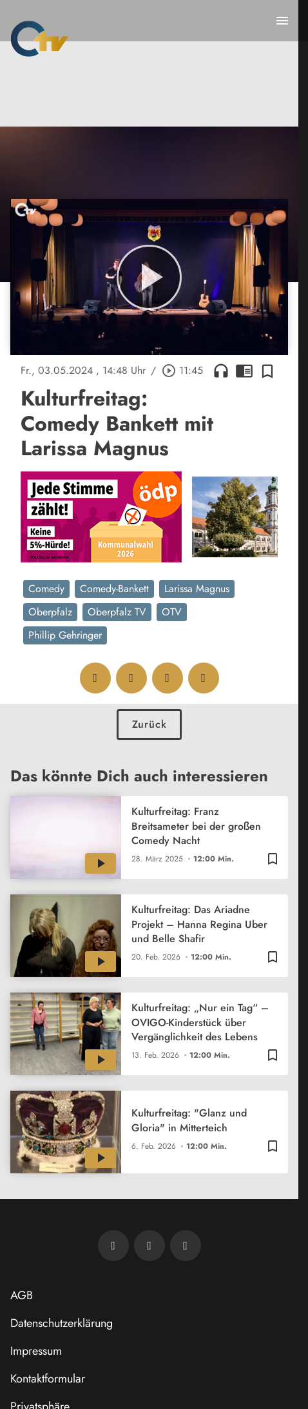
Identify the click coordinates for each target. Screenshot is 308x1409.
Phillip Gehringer (65, 635)
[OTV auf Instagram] (185, 1245)
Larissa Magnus (196, 588)
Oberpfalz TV (117, 611)
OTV (172, 611)
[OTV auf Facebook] (149, 1245)
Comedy (46, 588)
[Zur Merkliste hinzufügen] (267, 370)
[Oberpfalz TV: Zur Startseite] (39, 38)
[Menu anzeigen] (282, 20)
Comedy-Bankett (114, 588)
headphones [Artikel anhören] (221, 371)
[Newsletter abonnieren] (113, 1245)
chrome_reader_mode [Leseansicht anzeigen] (244, 371)
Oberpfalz (50, 611)
